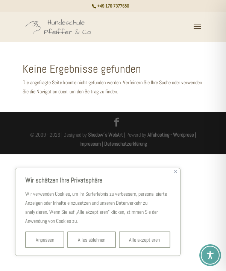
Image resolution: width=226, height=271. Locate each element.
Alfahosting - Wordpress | (171, 134)
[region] (97, 212)
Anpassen (45, 239)
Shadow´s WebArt (105, 134)
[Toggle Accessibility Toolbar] (210, 255)
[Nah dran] (175, 171)
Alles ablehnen (91, 239)
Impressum (90, 143)
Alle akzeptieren (144, 239)
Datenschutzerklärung (125, 143)
